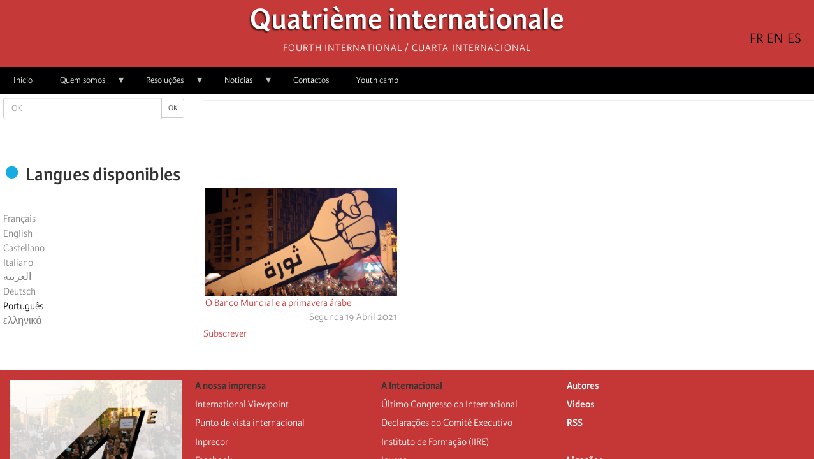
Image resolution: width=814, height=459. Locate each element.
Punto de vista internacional (250, 422)
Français (19, 218)
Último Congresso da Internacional (449, 404)
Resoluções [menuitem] (168, 84)
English (18, 233)
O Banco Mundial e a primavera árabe (278, 303)
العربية (17, 276)
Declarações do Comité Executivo (446, 422)
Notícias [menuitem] (242, 84)
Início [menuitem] (23, 80)
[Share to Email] (526, 140)
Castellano (24, 248)
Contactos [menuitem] (311, 80)
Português (23, 306)
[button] (544, 140)
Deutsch (19, 291)
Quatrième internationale (407, 23)
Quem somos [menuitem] (86, 84)
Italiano (18, 262)
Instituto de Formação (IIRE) (435, 442)
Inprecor (211, 442)
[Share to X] (490, 140)
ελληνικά (22, 320)
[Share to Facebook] (473, 140)
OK (172, 108)
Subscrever (225, 333)
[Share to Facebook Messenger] (508, 140)
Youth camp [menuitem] (377, 80)
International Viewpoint (242, 404)
